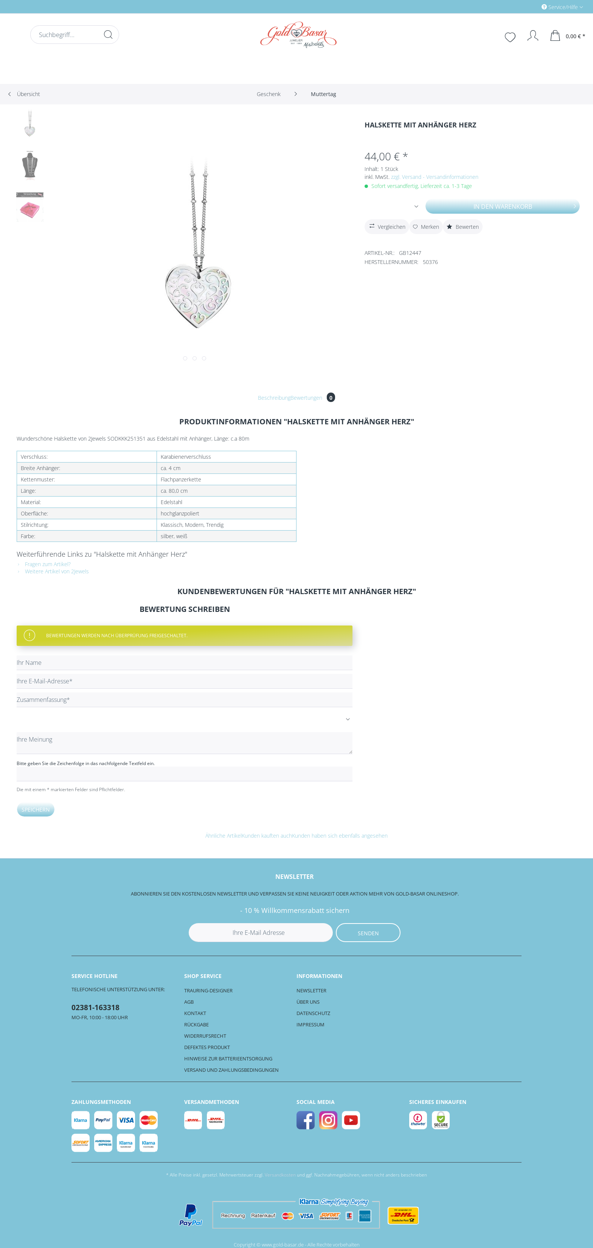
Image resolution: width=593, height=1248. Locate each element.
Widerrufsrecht (205, 1035)
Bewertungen (312, 397)
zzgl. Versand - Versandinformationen (434, 176)
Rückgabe (196, 1024)
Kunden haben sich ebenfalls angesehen (340, 835)
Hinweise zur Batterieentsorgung (228, 1058)
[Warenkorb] (568, 35)
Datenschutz (313, 1013)
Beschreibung (274, 397)
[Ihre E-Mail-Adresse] (184, 681)
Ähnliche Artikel (223, 835)
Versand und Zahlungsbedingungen (231, 1069)
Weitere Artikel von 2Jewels (53, 571)
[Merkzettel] (511, 36)
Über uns (308, 1001)
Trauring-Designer (208, 990)
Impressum (310, 1024)
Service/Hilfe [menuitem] (560, 7)
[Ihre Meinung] (184, 743)
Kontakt (195, 1013)
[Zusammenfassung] (184, 699)
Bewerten (463, 226)
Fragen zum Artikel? (44, 564)
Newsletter (311, 990)
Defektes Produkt (207, 1047)
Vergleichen (386, 225)
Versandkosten (280, 1175)
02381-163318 (95, 1007)
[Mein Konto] (529, 35)
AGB (189, 1001)
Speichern (36, 809)
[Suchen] (108, 34)
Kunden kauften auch (267, 835)
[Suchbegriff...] (74, 34)
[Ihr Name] (184, 662)
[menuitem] (530, 6)
